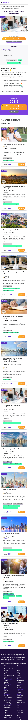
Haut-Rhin (6, 695)
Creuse (6, 682)
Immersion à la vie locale (8, 204)
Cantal (5, 677)
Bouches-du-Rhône (9, 675)
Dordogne (6, 685)
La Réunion (19, 709)
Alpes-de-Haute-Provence (10, 668)
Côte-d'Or (19, 682)
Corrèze (6, 680)
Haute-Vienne (20, 700)
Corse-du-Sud (20, 680)
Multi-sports (5, 160)
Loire (5, 712)
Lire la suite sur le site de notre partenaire (12, 91)
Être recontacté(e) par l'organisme (15, 39)
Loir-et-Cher (20, 710)
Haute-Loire (19, 697)
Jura (5, 709)
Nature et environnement (8, 507)
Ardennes (19, 668)
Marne (5, 719)
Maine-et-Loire (7, 717)
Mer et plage (5, 597)
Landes (6, 710)
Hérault (18, 704)
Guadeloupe (7, 693)
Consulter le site (14, 41)
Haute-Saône (7, 700)
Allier (5, 667)
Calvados (19, 675)
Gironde (19, 692)
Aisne (18, 665)
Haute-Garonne (8, 697)
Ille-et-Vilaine (7, 705)
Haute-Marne (7, 699)
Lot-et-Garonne (8, 715)
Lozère (18, 715)
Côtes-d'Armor (7, 683)
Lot (17, 714)
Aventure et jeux (6, 290)
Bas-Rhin (19, 673)
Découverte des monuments (13, 288)
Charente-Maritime (8, 678)
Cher (18, 678)
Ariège (18, 670)
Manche (19, 717)
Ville (20, 62)
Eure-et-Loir (20, 688)
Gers (5, 692)
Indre (18, 705)
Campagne (18, 595)
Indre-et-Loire (7, 707)
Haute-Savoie (20, 699)
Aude (18, 672)
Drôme (5, 687)
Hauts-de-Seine (8, 704)
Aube (5, 672)
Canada (5, 55)
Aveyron (6, 673)
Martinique (19, 719)
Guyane (19, 693)
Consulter (21, 164)
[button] (3, 24)
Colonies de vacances (17, 503)
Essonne (19, 687)
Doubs (18, 685)
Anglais (20, 60)
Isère (18, 707)
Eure (5, 688)
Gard (18, 690)
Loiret (5, 714)
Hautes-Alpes (7, 702)
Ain (5, 665)
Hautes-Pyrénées (21, 702)
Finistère (6, 690)
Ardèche (6, 670)
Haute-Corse (20, 695)
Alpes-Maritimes (21, 667)
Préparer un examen (12, 62)
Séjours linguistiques (11, 60)
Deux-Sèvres (20, 683)
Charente (19, 677)
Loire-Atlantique (20, 712)
